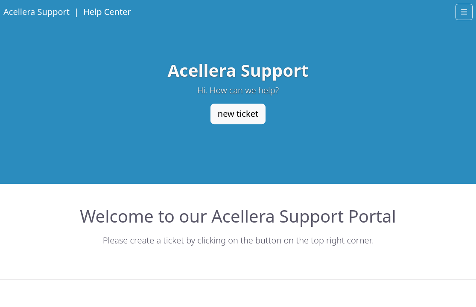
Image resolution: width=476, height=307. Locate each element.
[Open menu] (464, 12)
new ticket (238, 113)
